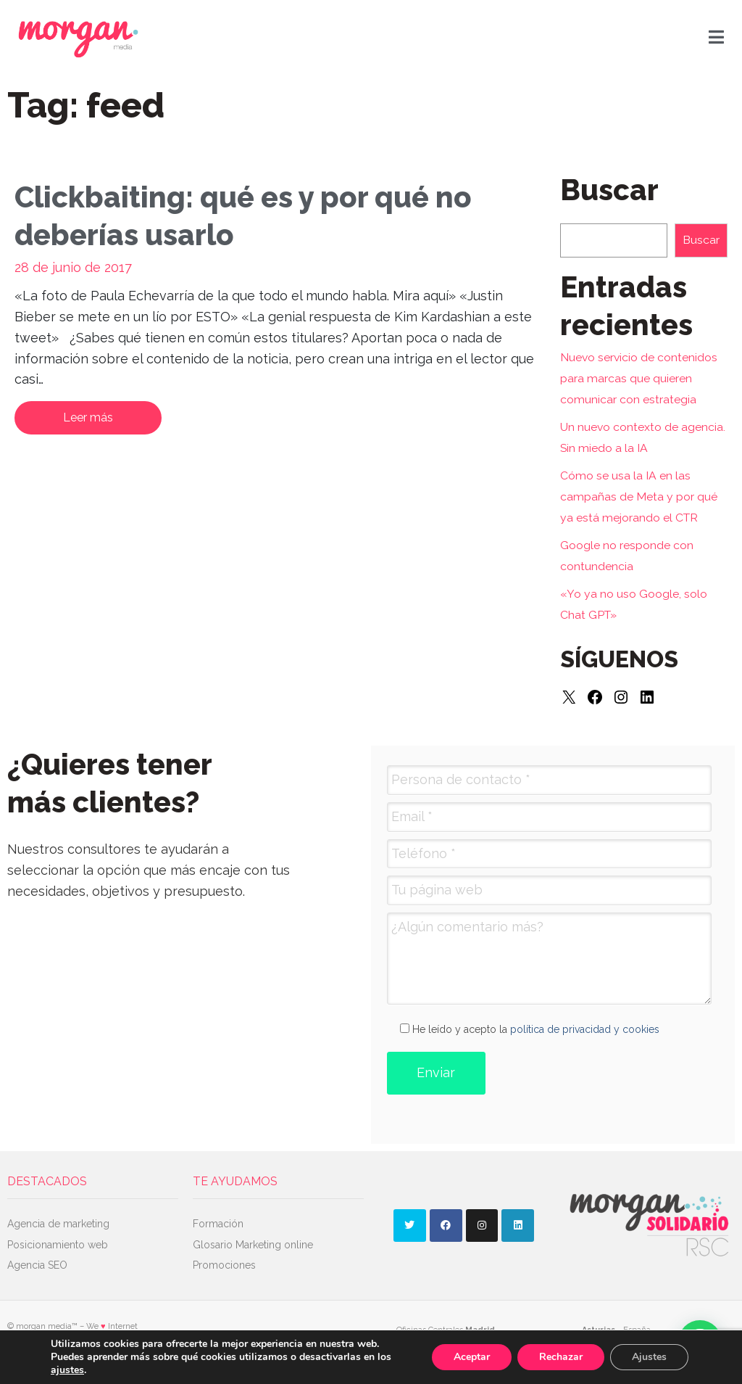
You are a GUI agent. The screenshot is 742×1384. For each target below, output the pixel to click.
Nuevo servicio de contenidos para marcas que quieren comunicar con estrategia (638, 378)
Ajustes (649, 1357)
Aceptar (472, 1357)
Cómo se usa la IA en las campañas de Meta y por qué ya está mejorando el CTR (638, 496)
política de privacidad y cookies (584, 1029)
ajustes (67, 1370)
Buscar (701, 240)
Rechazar (561, 1357)
